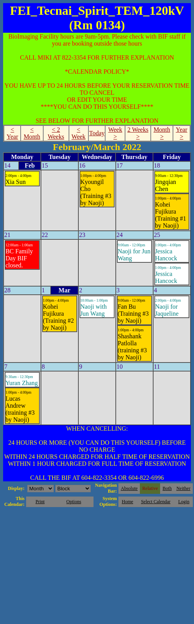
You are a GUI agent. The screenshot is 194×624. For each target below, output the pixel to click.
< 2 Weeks (56, 133)
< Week (79, 133)
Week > (115, 133)
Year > (181, 133)
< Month (32, 133)
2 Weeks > (137, 133)
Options (73, 501)
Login (183, 501)
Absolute (129, 488)
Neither (183, 488)
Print (39, 501)
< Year (12, 133)
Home (127, 501)
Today (97, 133)
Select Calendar (156, 501)
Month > (161, 133)
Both (166, 488)
